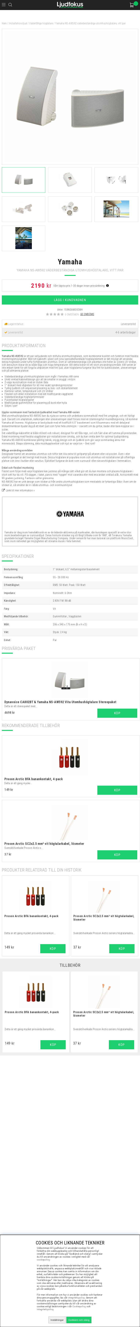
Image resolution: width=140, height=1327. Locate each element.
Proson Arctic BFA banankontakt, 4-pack (33, 779)
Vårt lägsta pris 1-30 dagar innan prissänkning (81, 285)
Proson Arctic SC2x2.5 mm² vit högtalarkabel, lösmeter (44, 844)
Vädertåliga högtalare (41, 23)
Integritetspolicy (45, 1309)
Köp (117, 713)
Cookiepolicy (79, 1306)
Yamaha (70, 262)
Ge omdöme (87, 314)
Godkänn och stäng (78, 1320)
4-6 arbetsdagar (125, 332)
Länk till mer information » (20, 490)
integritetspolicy (76, 1297)
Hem (4, 23)
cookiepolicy (43, 1259)
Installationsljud (18, 23)
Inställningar (57, 1320)
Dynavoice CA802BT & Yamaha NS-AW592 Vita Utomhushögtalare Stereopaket (60, 702)
